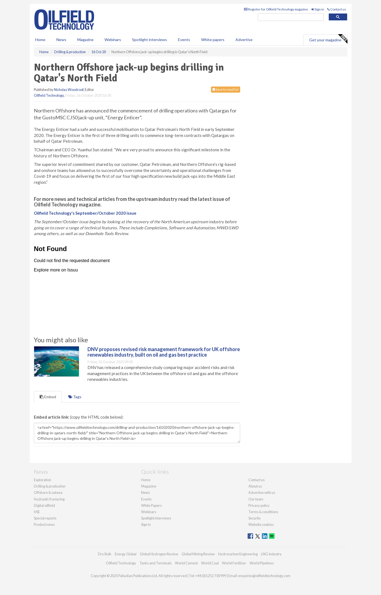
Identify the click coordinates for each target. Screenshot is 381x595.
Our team (255, 499)
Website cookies (261, 524)
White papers (212, 39)
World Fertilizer (234, 563)
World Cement (186, 563)
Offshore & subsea (48, 492)
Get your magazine (328, 39)
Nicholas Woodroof (68, 89)
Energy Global (125, 554)
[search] (291, 17)
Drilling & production (49, 486)
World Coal (210, 563)
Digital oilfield (44, 505)
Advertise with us (261, 492)
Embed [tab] (48, 396)
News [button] (61, 39)
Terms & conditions (263, 512)
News (145, 492)
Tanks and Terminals (155, 563)
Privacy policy (259, 505)
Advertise (244, 39)
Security (254, 518)
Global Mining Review (198, 554)
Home (40, 39)
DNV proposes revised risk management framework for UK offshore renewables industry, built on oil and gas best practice (163, 352)
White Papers (151, 505)
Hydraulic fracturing (49, 499)
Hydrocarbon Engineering (238, 554)
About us (255, 486)
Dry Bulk (104, 554)
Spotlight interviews (149, 39)
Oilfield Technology (49, 95)
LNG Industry (271, 554)
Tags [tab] (74, 396)
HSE (37, 512)
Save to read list (226, 89)
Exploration (42, 480)
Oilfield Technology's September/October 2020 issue (85, 213)
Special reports (45, 518)
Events (184, 39)
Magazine (85, 39)
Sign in (317, 9)
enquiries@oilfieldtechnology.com (264, 576)
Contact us (336, 9)
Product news (44, 524)
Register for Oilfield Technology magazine (276, 9)
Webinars (113, 39)
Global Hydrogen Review (159, 554)
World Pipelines (262, 563)
